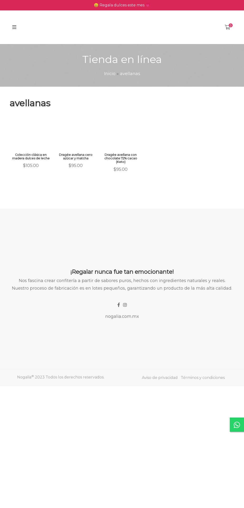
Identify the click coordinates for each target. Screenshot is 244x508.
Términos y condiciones (203, 377)
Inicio (109, 73)
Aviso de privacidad (160, 377)
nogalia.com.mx (122, 316)
